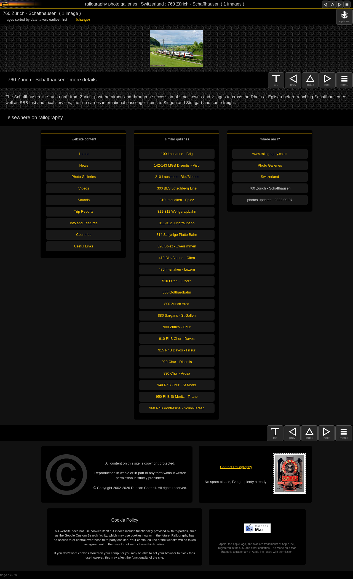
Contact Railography (236, 467)
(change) (83, 19)
